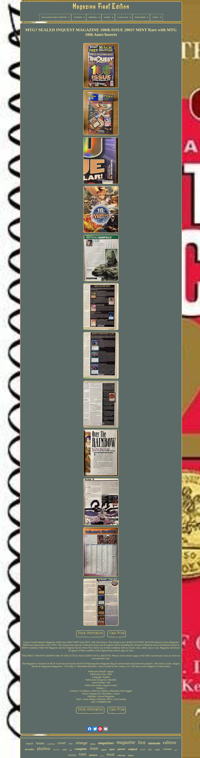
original (132, 749)
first (141, 742)
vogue (157, 749)
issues (40, 743)
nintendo (154, 743)
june (150, 749)
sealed (64, 750)
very (175, 750)
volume (167, 749)
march (29, 743)
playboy (43, 748)
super (112, 749)
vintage (81, 743)
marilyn (72, 755)
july (70, 750)
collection (121, 755)
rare (82, 753)
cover (62, 743)
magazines (106, 743)
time (71, 743)
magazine (126, 742)
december (29, 749)
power (121, 749)
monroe (93, 755)
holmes (131, 755)
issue (94, 748)
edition (169, 742)
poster (102, 756)
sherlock (56, 750)
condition (51, 744)
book (111, 754)
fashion (92, 744)
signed (103, 750)
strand (142, 749)
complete (81, 749)
